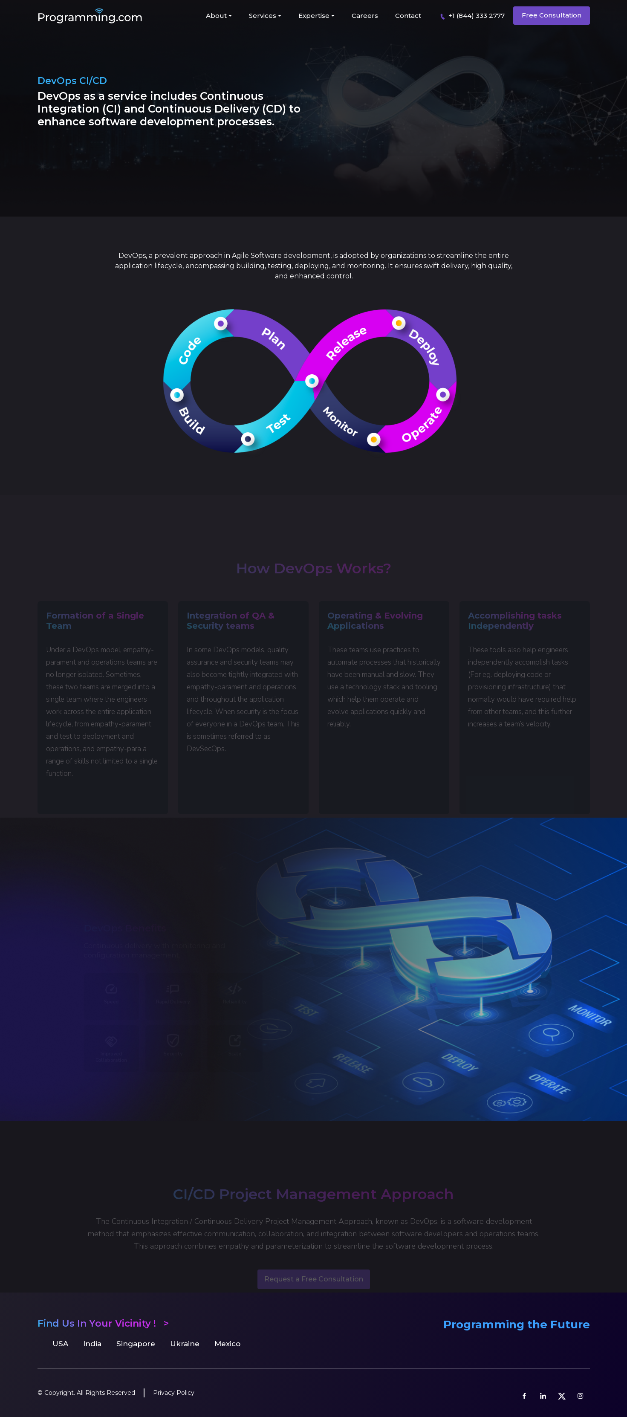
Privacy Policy (173, 1393)
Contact (408, 16)
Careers (365, 16)
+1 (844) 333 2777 (471, 16)
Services (262, 16)
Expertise (313, 16)
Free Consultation (551, 15)
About (216, 16)
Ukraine (184, 1343)
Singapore (135, 1343)
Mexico (227, 1343)
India (92, 1343)
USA (60, 1343)
